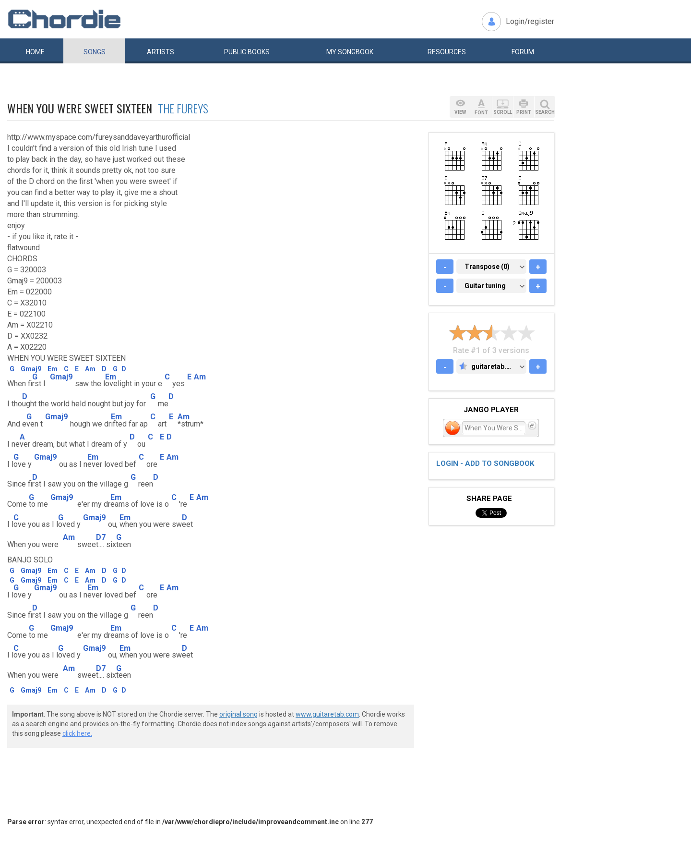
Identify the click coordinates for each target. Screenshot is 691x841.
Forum (523, 52)
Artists (160, 52)
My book (349, 52)
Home (35, 52)
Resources (447, 52)
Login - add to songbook (485, 463)
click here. (77, 733)
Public (247, 52)
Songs (94, 52)
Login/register (530, 21)
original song (238, 714)
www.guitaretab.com (327, 714)
